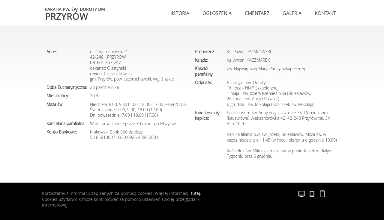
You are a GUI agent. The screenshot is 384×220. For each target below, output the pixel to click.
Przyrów (75, 13)
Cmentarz (257, 13)
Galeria (292, 13)
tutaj (195, 193)
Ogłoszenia (217, 13)
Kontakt (325, 13)
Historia (178, 13)
